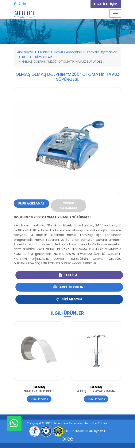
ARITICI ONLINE (69, 287)
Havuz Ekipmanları (68, 52)
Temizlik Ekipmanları (102, 52)
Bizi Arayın (69, 299)
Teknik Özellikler (68, 205)
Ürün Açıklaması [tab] (31, 203)
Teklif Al (69, 275)
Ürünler (43, 52)
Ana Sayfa (25, 52)
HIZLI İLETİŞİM (105, 3)
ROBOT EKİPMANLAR (37, 57)
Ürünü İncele (39, 399)
